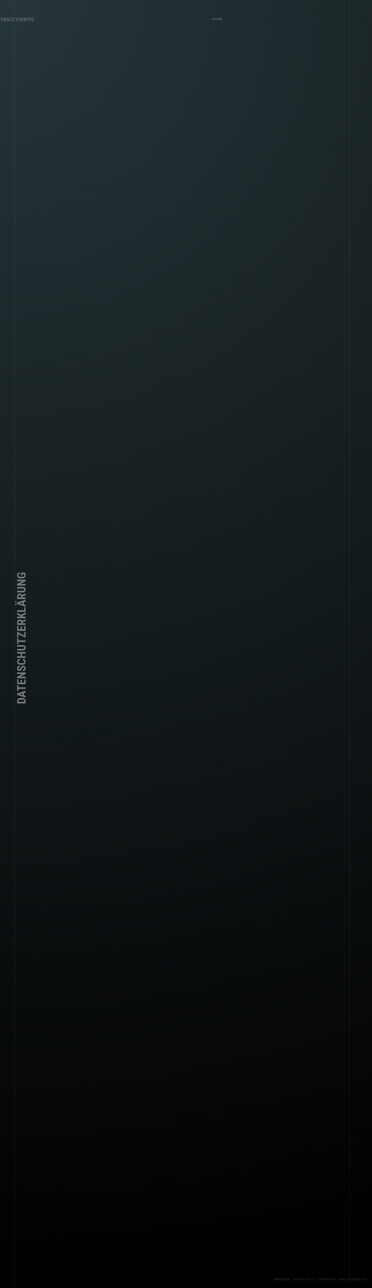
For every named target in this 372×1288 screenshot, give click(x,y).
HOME (216, 17)
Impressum (284, 1279)
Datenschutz (306, 1279)
